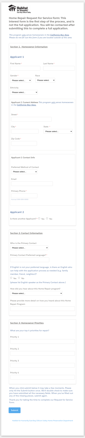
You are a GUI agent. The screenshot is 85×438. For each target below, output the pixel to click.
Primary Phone (18, 191)
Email (14, 179)
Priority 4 (14, 372)
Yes (42, 219)
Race (37, 75)
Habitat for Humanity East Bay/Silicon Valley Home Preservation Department (42, 420)
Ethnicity (14, 87)
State (46, 126)
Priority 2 (14, 348)
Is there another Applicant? (23, 218)
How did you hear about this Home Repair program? (35, 288)
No (50, 219)
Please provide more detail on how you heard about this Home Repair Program (40, 302)
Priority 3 (14, 360)
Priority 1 (14, 337)
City (13, 126)
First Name (15, 63)
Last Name (48, 63)
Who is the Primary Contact (23, 243)
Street (14, 114)
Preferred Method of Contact (25, 167)
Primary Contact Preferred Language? (28, 255)
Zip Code (15, 138)
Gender (13, 75)
